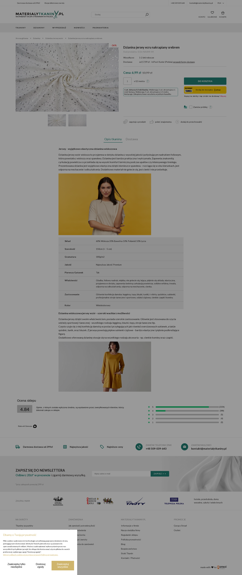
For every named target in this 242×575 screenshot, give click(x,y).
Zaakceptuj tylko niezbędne (16, 565)
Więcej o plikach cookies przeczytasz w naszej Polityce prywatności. (30, 555)
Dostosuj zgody (40, 565)
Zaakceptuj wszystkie (63, 565)
